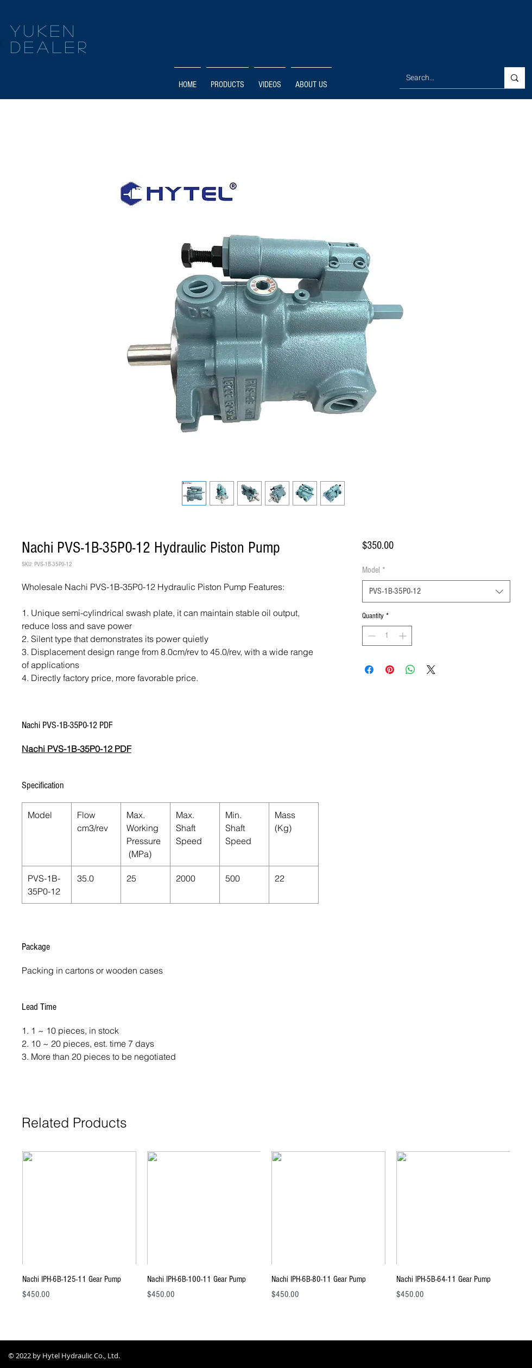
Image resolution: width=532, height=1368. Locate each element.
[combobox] (436, 591)
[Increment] (403, 635)
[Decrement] (370, 635)
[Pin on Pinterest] (389, 669)
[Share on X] (431, 669)
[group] (266, 1232)
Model (373, 570)
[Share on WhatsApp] (410, 669)
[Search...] (444, 77)
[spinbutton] (387, 635)
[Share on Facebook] (369, 669)
